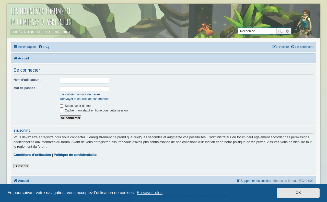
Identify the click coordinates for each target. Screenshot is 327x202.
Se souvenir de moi (75, 106)
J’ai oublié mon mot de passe (80, 94)
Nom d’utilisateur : (27, 80)
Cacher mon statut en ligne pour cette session (94, 110)
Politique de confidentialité (75, 155)
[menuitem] (43, 47)
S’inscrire (21, 166)
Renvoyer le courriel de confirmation (85, 99)
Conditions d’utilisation (32, 155)
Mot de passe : (24, 88)
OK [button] (298, 193)
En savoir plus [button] (149, 193)
